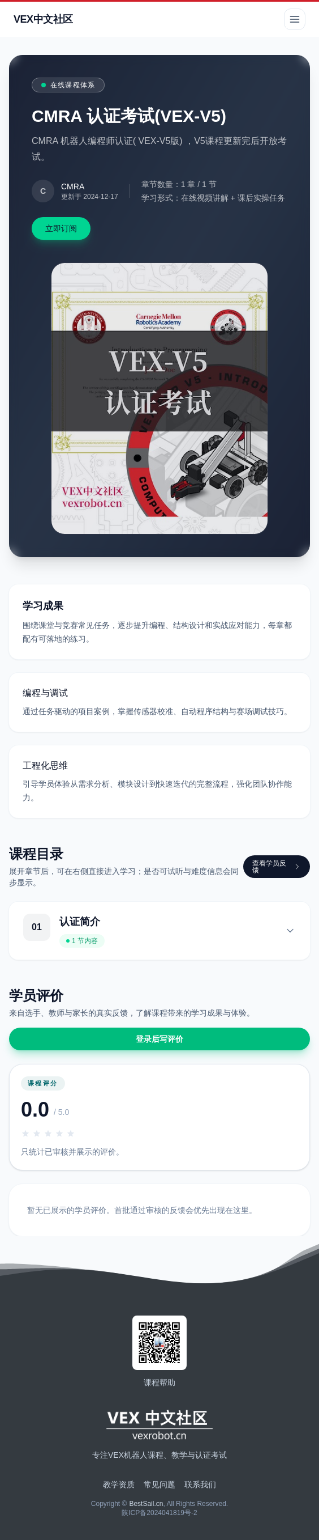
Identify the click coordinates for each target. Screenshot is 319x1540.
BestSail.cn (146, 1504)
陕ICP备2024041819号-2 (159, 1513)
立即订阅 (61, 228)
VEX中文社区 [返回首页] (43, 19)
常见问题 (159, 1484)
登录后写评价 (159, 1038)
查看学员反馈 (276, 866)
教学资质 (119, 1484)
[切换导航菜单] (294, 19)
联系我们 (200, 1484)
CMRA (72, 186)
